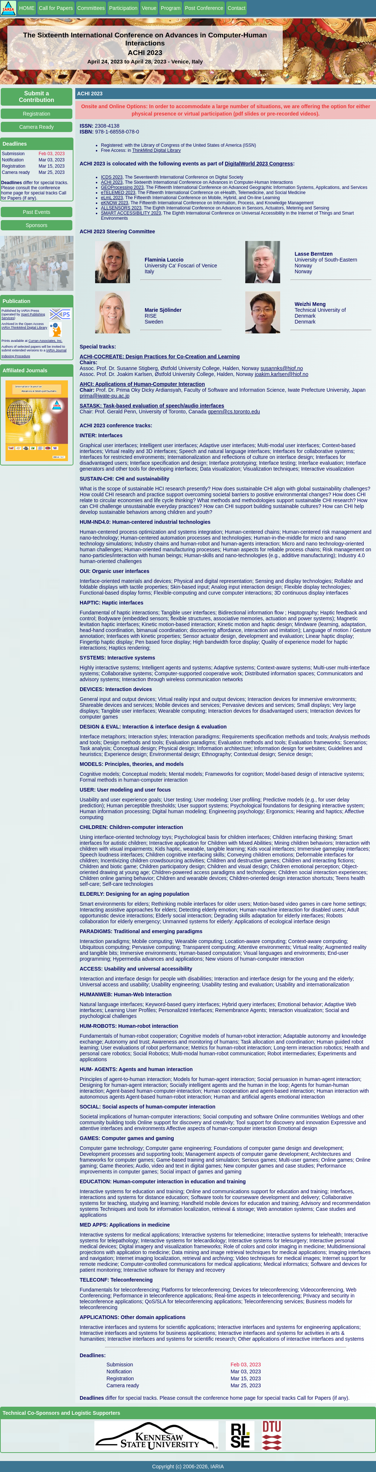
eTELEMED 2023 (118, 192)
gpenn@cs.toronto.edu (234, 411)
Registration (36, 114)
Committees (91, 8)
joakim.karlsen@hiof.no (281, 374)
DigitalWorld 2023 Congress (259, 164)
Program (171, 8)
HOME (27, 8)
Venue (149, 8)
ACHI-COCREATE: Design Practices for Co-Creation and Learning (160, 356)
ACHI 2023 (112, 182)
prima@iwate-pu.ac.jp (105, 396)
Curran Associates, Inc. (46, 341)
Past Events (36, 212)
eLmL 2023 (112, 197)
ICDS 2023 (112, 177)
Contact (236, 8)
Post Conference (204, 8)
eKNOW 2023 (114, 202)
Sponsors (36, 225)
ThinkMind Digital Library (156, 150)
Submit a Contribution (36, 96)
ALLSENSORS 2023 (121, 208)
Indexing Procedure (15, 356)
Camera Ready (36, 127)
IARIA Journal (56, 350)
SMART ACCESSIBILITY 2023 (131, 213)
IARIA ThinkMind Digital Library (24, 327)
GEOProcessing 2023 (122, 187)
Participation (123, 8)
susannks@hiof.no (282, 368)
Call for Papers (56, 8)
